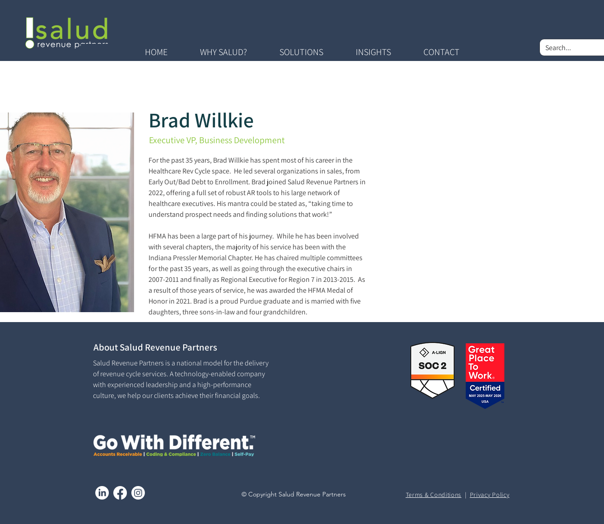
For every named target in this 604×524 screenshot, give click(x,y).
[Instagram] (138, 493)
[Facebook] (120, 493)
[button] (223, 52)
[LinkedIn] (102, 493)
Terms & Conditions (434, 495)
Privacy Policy (490, 495)
